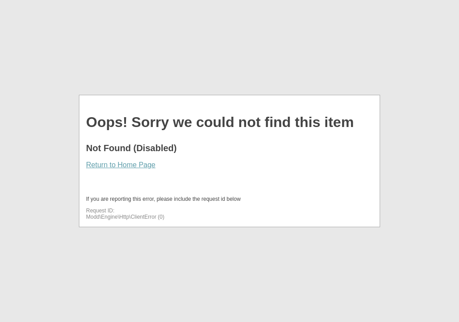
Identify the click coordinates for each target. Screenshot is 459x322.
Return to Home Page (121, 165)
